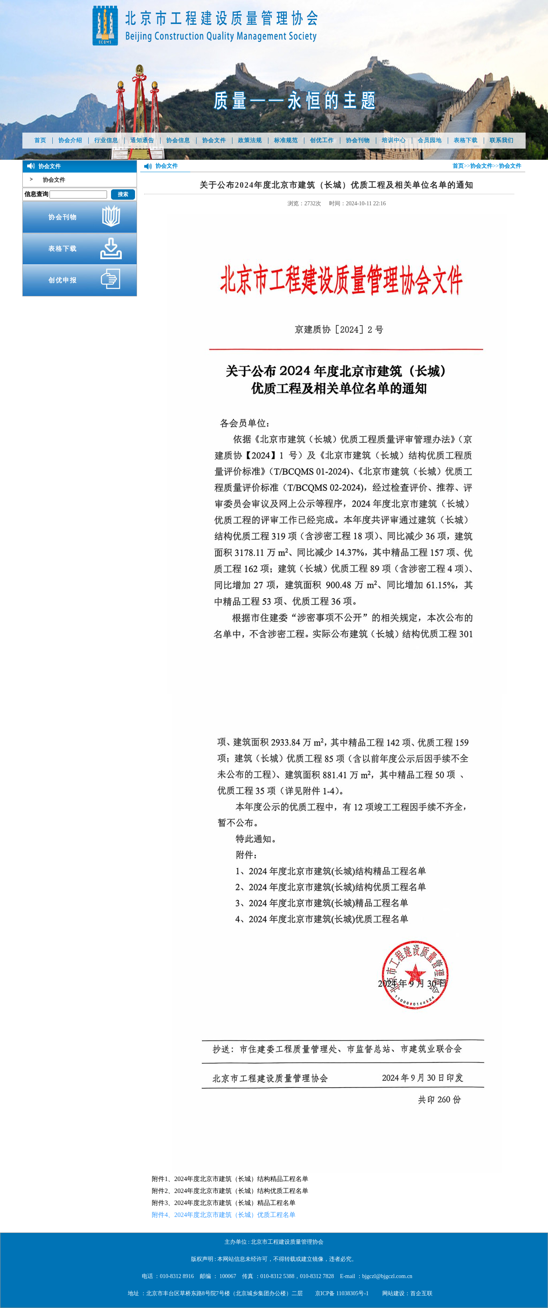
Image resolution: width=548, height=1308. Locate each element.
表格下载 (466, 140)
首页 (40, 140)
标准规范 (286, 140)
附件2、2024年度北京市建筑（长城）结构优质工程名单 (230, 1190)
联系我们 (502, 140)
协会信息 (178, 140)
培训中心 (394, 140)
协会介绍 (70, 140)
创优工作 (322, 140)
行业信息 (106, 140)
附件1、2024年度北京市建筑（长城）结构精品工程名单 (230, 1178)
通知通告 (142, 140)
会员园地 (430, 140)
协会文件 (214, 140)
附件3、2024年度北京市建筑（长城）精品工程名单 (224, 1202)
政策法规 (250, 140)
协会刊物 (358, 140)
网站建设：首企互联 (407, 1293)
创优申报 (62, 280)
